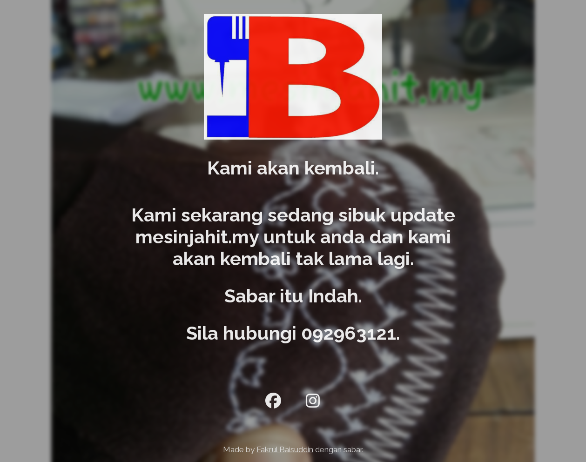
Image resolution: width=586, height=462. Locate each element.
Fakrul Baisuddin (284, 449)
